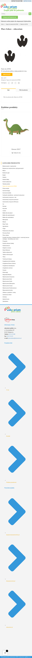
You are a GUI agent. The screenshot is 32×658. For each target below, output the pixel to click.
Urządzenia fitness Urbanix (9, 263)
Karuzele (5, 208)
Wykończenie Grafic (7, 281)
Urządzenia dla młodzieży (9, 261)
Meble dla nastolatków (8, 217)
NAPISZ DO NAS (27, 1)
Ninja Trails (5, 224)
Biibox (4, 170)
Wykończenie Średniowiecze (9, 288)
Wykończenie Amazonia (8, 277)
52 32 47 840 (12, 334)
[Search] (30, 13)
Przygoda (5, 241)
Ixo (3, 204)
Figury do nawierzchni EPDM (12, 24)
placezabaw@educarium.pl (14, 338)
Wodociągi (5, 272)
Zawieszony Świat (7, 294)
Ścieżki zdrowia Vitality (8, 243)
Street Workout (6, 250)
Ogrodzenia (5, 226)
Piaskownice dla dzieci (8, 230)
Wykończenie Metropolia (9, 283)
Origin (4, 228)
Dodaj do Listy (7, 74)
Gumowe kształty (7, 193)
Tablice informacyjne (8, 254)
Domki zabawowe (7, 181)
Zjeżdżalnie (5, 301)
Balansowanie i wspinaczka (9, 166)
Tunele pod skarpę (7, 259)
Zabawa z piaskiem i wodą (9, 292)
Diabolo (4, 177)
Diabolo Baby (6, 179)
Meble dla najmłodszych (8, 215)
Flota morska (6, 188)
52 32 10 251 (10, 336)
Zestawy (5, 297)
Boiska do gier (6, 172)
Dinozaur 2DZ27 (16, 149)
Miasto (4, 222)
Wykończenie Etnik (7, 279)
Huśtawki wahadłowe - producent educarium (13, 195)
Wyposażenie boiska (8, 290)
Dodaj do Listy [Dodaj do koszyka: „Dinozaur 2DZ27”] (17, 153)
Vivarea (4, 270)
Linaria (4, 210)
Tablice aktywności (7, 252)
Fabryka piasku (6, 184)
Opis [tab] (8, 90)
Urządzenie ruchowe (8, 268)
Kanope (4, 206)
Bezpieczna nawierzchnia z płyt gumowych (13, 168)
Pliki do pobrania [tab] (23, 90)
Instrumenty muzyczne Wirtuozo (10, 201)
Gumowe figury (6, 190)
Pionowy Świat (6, 233)
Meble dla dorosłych (7, 213)
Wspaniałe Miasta (7, 274)
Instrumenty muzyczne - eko (9, 197)
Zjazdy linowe (6, 299)
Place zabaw (6, 235)
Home (2, 24)
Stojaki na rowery (7, 248)
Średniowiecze (6, 245)
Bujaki (4, 175)
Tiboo (4, 256)
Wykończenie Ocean (7, 285)
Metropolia (5, 219)
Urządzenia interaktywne (9, 265)
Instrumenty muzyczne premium (10, 199)
